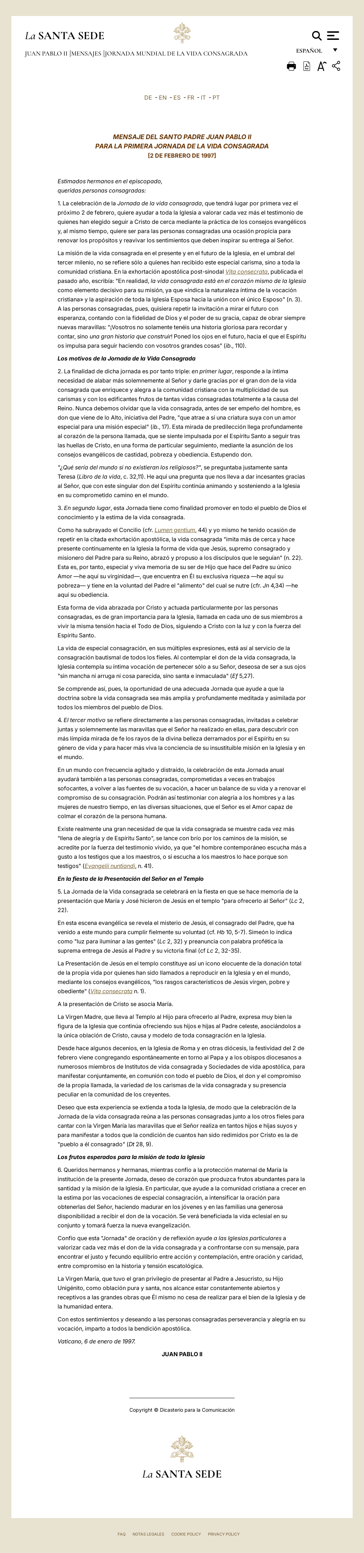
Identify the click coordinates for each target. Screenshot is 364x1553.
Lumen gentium (175, 529)
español (311, 52)
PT (216, 97)
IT (203, 97)
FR (190, 97)
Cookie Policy (186, 1534)
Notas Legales (148, 1534)
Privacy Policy (224, 1534)
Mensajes (87, 53)
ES (177, 97)
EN (163, 97)
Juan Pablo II (47, 53)
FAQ (121, 1534)
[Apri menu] (332, 36)
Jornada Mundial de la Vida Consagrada (176, 53)
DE (148, 97)
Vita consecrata (246, 271)
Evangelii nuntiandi (110, 865)
